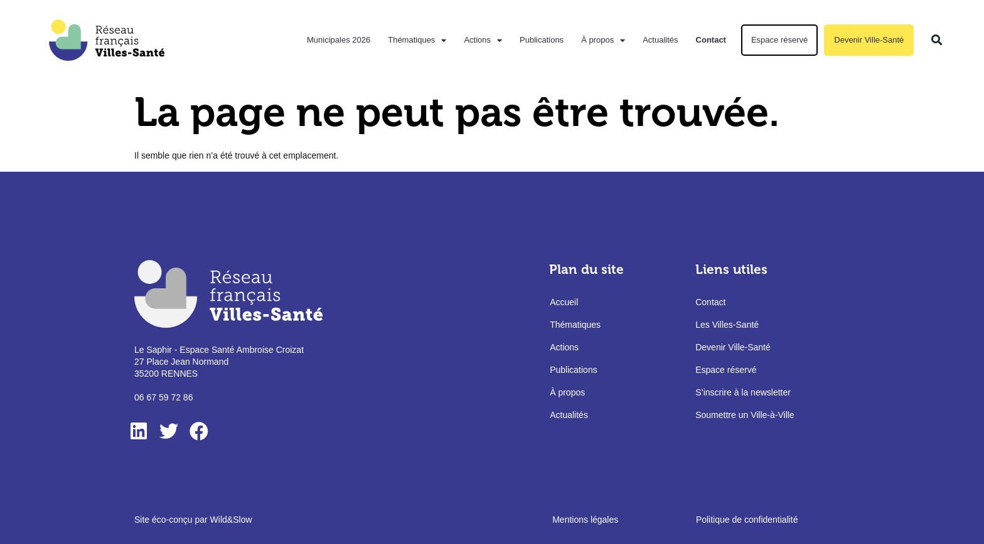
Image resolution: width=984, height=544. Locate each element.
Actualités (660, 39)
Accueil (564, 303)
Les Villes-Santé (727, 325)
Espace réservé (779, 39)
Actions (483, 40)
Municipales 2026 (338, 39)
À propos (603, 40)
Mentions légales (585, 520)
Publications (542, 39)
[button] (937, 40)
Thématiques (417, 40)
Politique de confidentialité (747, 520)
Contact (711, 39)
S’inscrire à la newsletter (743, 393)
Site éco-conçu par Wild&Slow (193, 520)
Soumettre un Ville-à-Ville (744, 416)
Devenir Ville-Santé (869, 39)
